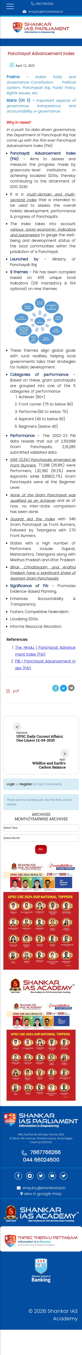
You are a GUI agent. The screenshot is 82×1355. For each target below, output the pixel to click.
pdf (12, 691)
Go (40, 849)
